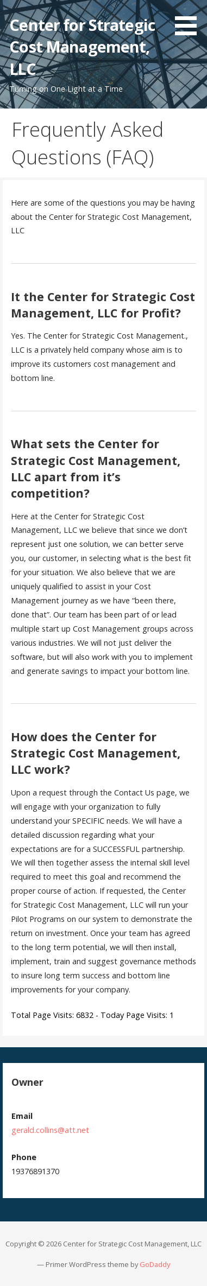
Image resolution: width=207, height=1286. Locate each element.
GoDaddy (155, 1264)
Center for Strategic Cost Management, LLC (82, 46)
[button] (189, 19)
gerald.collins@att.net (50, 1130)
